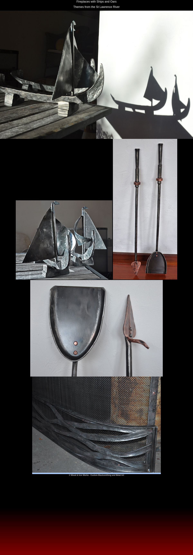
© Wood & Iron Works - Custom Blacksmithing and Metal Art (96, 475)
